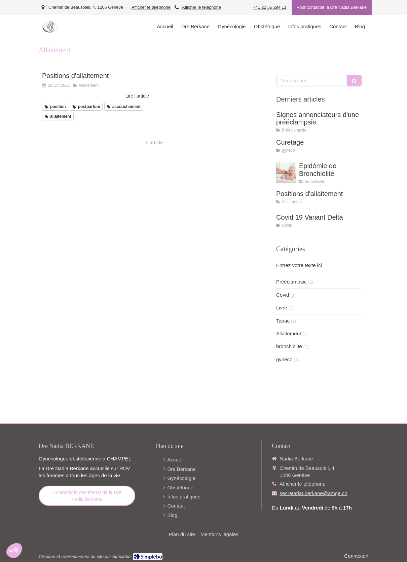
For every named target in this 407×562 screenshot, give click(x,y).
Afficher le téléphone (151, 7)
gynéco (284, 359)
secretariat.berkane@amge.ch (313, 493)
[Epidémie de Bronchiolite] (286, 172)
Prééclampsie (291, 282)
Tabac (283, 321)
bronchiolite (289, 346)
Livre (281, 307)
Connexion (356, 556)
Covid (282, 295)
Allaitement (288, 333)
